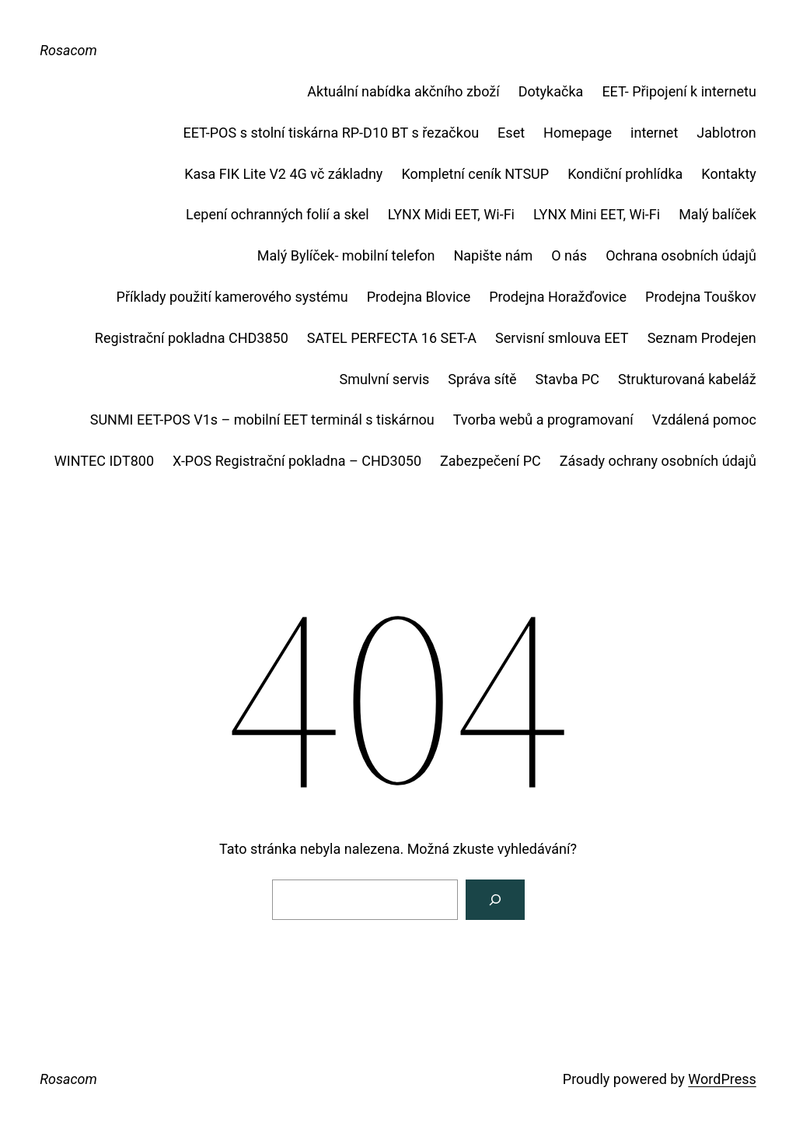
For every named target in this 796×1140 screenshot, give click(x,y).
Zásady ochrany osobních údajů (658, 461)
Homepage (577, 132)
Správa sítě (482, 379)
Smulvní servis (385, 379)
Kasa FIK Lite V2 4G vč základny (283, 174)
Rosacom (68, 50)
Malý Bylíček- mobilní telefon (346, 255)
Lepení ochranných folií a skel (277, 214)
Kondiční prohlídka (625, 174)
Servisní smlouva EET (562, 338)
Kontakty (728, 174)
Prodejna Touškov (700, 296)
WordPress (722, 1079)
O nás (569, 255)
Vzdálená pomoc (704, 419)
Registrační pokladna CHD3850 (191, 338)
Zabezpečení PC (490, 461)
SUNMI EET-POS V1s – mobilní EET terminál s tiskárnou (262, 419)
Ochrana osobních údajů (681, 255)
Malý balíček (717, 214)
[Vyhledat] (495, 899)
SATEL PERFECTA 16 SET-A (392, 338)
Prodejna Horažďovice (558, 296)
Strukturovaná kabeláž (687, 379)
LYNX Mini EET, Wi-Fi (596, 214)
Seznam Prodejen (702, 338)
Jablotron (726, 132)
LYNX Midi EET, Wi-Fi (451, 214)
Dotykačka (551, 91)
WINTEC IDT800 (104, 461)
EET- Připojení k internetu (679, 91)
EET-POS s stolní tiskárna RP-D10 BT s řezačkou (331, 132)
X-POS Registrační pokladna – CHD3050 (297, 461)
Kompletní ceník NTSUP (475, 174)
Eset (511, 132)
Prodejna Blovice (419, 296)
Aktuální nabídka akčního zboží (403, 91)
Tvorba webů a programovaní (543, 419)
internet (654, 132)
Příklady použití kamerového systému (232, 296)
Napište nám (492, 255)
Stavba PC (567, 379)
